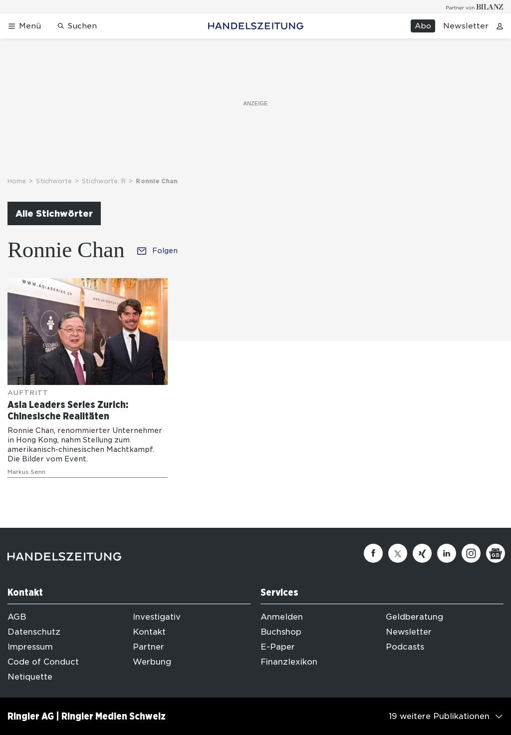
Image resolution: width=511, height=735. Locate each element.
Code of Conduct (43, 662)
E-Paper (277, 647)
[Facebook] (373, 553)
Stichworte (54, 181)
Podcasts (405, 647)
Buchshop (280, 632)
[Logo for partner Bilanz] (475, 6)
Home (16, 181)
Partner (148, 647)
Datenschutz (33, 632)
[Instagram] (471, 553)
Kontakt (149, 632)
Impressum (30, 647)
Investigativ (157, 617)
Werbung (152, 662)
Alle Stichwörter (54, 213)
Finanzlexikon (288, 662)
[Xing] (422, 553)
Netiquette (29, 677)
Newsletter (466, 25)
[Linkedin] (446, 553)
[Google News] (495, 553)
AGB (16, 617)
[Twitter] (397, 553)
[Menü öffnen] (24, 26)
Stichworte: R (104, 181)
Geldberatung (414, 617)
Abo (423, 25)
